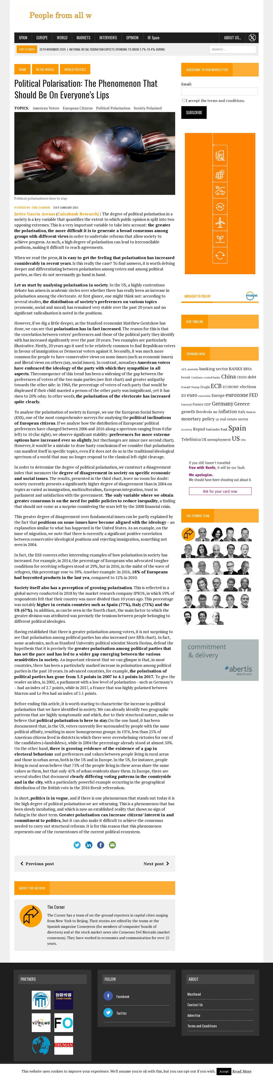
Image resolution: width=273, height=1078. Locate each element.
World (61, 37)
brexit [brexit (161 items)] (186, 377)
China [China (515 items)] (229, 376)
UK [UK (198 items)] (204, 439)
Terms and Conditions (202, 1026)
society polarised (147, 108)
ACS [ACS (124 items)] (184, 369)
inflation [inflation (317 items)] (228, 411)
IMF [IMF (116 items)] (215, 412)
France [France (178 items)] (198, 404)
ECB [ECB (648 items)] (216, 386)
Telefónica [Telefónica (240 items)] (191, 439)
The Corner (40, 208)
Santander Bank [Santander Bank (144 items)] (217, 429)
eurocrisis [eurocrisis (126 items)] (204, 396)
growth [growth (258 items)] (188, 411)
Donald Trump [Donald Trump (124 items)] (191, 387)
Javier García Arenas (34, 214)
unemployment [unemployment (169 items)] (219, 439)
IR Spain (153, 37)
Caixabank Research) (77, 214)
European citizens (77, 108)
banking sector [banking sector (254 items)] (214, 368)
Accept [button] (224, 1071)
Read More (242, 1071)
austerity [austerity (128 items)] (193, 369)
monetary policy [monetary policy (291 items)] (198, 419)
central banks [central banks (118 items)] (212, 377)
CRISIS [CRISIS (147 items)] (242, 377)
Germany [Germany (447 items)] (222, 403)
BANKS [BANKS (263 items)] (236, 368)
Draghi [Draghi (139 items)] (205, 387)
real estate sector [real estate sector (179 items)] (234, 419)
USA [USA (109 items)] (243, 440)
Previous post (36, 864)
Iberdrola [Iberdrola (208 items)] (204, 411)
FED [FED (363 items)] (253, 395)
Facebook (116, 996)
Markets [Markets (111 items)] (251, 412)
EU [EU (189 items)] (184, 395)
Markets (83, 37)
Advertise (193, 1015)
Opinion (132, 37)
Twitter (115, 1013)
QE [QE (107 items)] (217, 419)
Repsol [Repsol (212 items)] (199, 429)
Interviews (107, 37)
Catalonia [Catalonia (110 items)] (197, 377)
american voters (45, 108)
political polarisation (112, 108)
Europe (41, 37)
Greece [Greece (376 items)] (242, 403)
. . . (253, 37)
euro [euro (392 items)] (192, 395)
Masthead (194, 994)
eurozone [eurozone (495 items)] (237, 395)
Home (22, 69)
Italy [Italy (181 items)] (242, 411)
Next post (157, 864)
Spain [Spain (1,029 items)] (237, 427)
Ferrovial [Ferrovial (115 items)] (187, 404)
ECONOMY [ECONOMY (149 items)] (231, 387)
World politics (76, 69)
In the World (45, 69)
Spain (22, 37)
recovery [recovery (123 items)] (187, 429)
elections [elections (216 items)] (248, 386)
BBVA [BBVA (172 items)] (248, 369)
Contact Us (195, 1004)
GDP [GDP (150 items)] (208, 404)
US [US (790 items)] (236, 438)
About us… (233, 37)
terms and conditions (226, 100)
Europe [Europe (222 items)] (218, 395)
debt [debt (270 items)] (252, 377)
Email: (187, 84)
